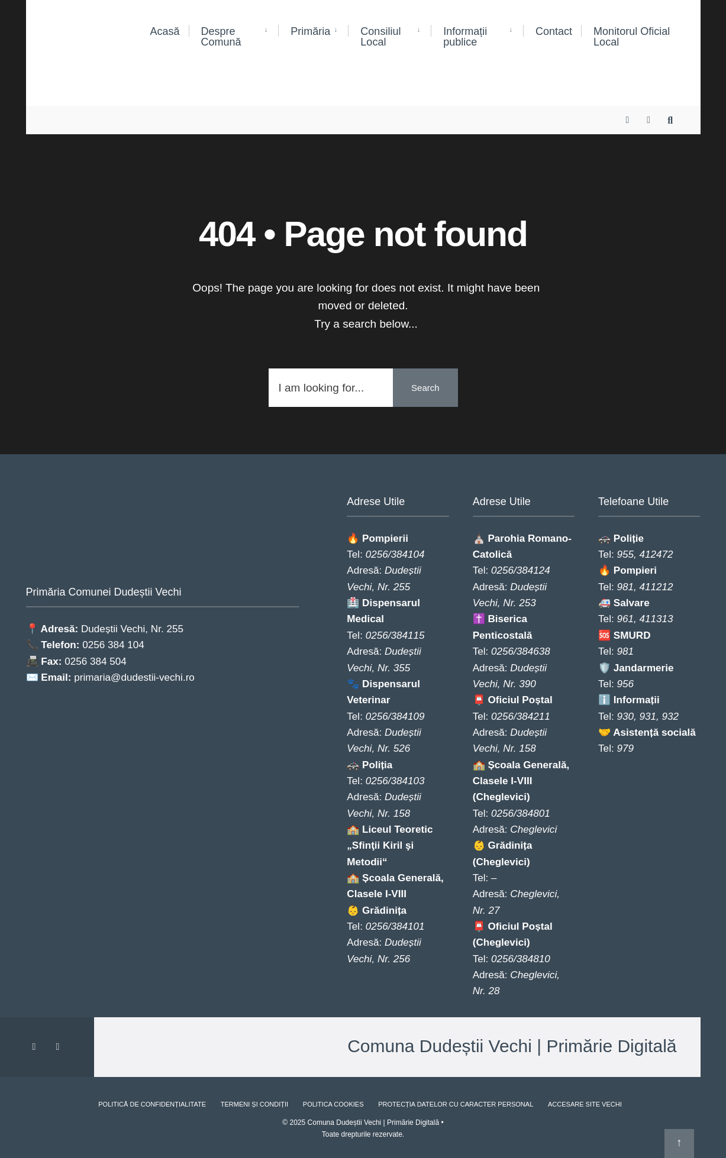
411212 (656, 587)
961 (625, 619)
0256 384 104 (113, 644)
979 (625, 748)
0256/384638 (520, 651)
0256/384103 (395, 781)
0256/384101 (395, 926)
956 (625, 684)
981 (625, 587)
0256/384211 (520, 716)
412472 (656, 554)
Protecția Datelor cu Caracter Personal (455, 1104)
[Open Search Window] (672, 109)
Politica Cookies (333, 1104)
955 (625, 554)
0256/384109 (395, 716)
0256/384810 (520, 959)
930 (625, 716)
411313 (656, 619)
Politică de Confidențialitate (152, 1104)
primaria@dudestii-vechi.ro (134, 676)
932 (670, 716)
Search (425, 388)
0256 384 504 (95, 660)
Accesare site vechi (585, 1104)
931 (647, 716)
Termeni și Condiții (254, 1104)
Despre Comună (221, 36)
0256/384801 (520, 813)
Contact (553, 31)
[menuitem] (234, 37)
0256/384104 (395, 554)
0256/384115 (395, 635)
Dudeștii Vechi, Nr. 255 (132, 628)
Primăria (310, 31)
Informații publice (465, 36)
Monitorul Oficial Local (631, 36)
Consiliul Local (380, 36)
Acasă (165, 31)
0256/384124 (520, 570)
